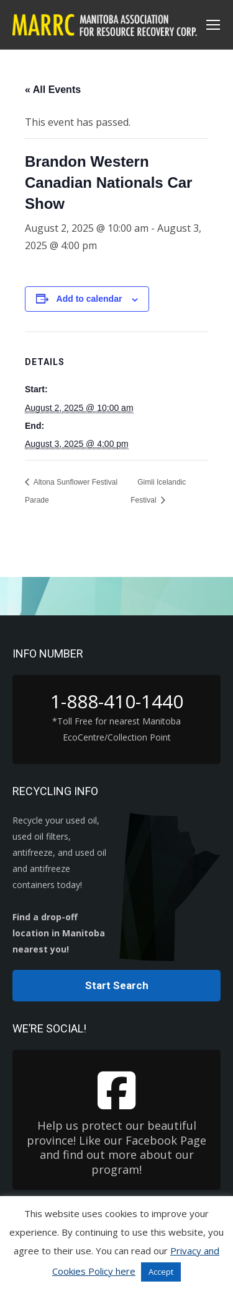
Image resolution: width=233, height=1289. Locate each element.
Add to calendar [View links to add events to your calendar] (89, 299)
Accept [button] (160, 1271)
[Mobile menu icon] (213, 24)
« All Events (53, 89)
